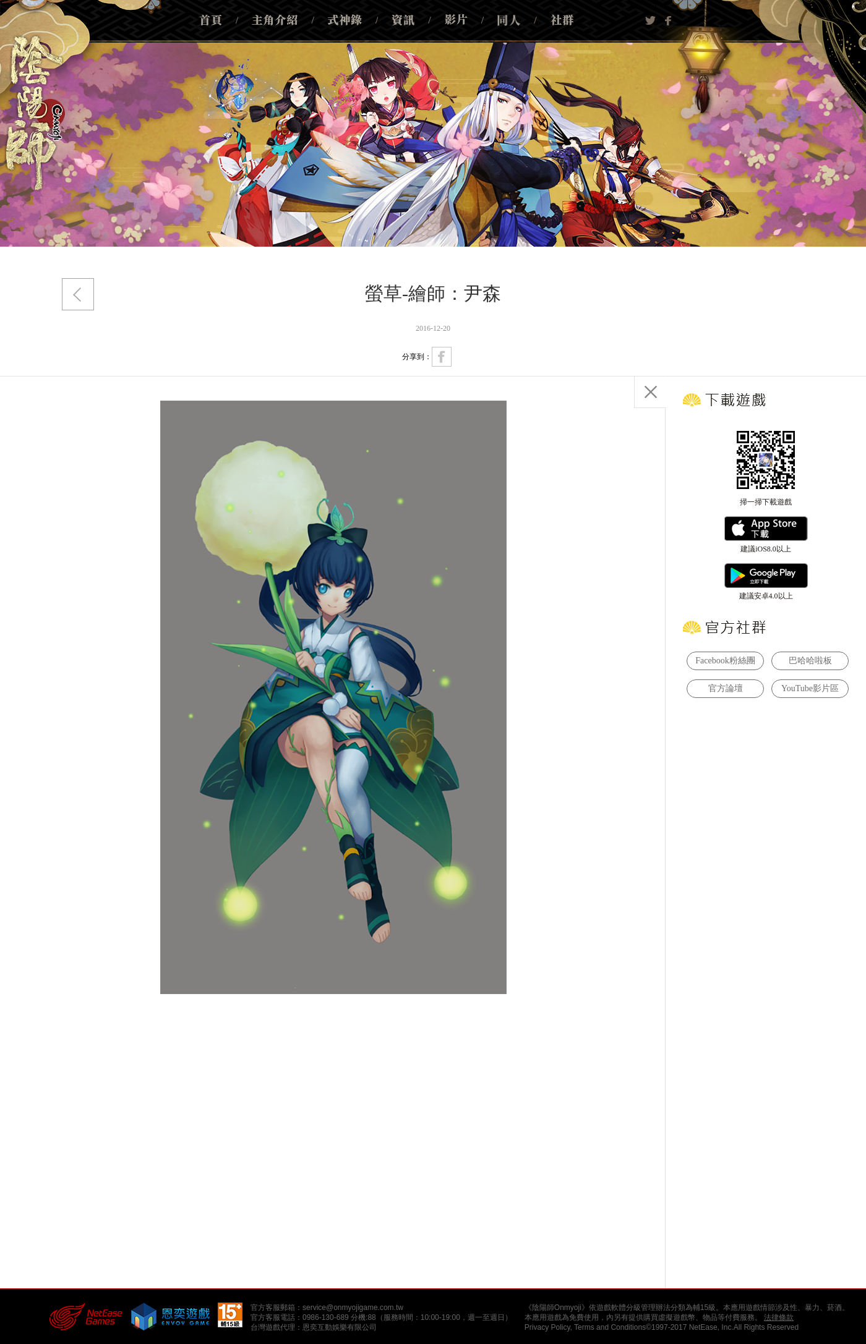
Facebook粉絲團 (725, 660)
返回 (78, 294)
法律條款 (779, 1317)
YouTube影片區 (810, 688)
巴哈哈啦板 (810, 660)
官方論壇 (725, 688)
